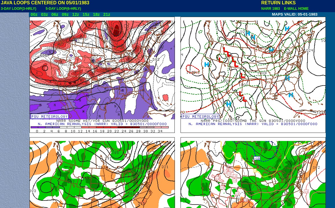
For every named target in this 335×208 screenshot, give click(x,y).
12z (75, 14)
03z (44, 14)
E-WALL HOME (295, 9)
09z (65, 14)
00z (34, 14)
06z (55, 14)
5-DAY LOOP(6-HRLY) (63, 9)
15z (86, 14)
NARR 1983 (271, 9)
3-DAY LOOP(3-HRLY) (18, 9)
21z (106, 14)
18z (96, 14)
